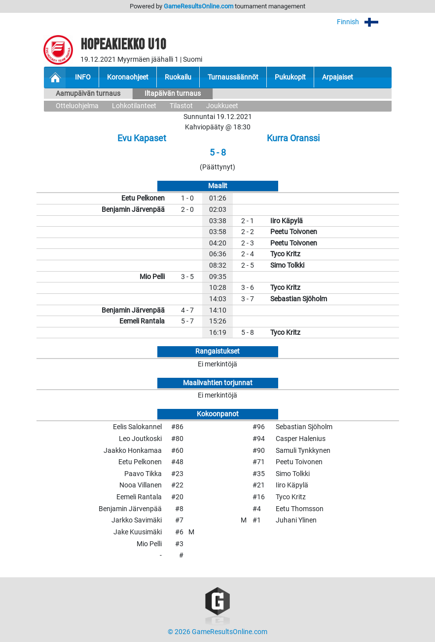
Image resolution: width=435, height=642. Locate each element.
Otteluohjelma (77, 106)
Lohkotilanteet (134, 106)
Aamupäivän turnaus (88, 93)
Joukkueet (222, 106)
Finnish (364, 22)
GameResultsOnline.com (198, 6)
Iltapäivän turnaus (173, 93)
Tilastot (181, 106)
